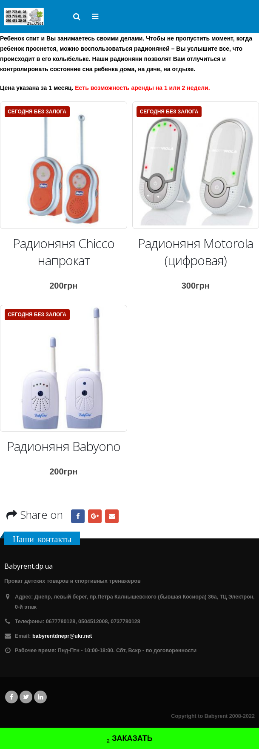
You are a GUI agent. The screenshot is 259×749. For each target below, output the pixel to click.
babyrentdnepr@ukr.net (62, 636)
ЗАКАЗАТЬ (129, 739)
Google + (95, 516)
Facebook (78, 516)
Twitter (26, 697)
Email (112, 516)
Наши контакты (42, 539)
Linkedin (40, 697)
